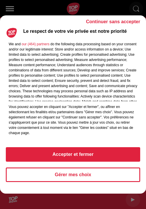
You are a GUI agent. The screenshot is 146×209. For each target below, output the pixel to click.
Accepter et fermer (73, 154)
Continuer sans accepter (113, 21)
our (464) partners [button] (35, 44)
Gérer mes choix (73, 174)
